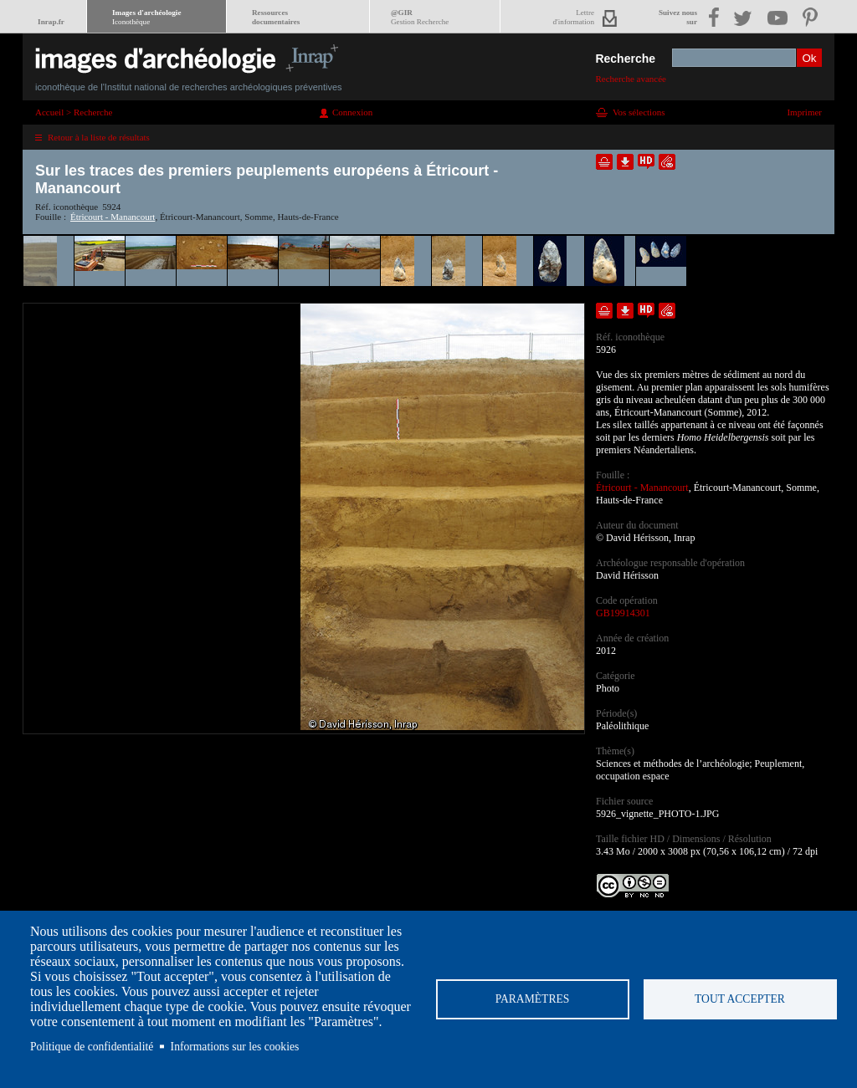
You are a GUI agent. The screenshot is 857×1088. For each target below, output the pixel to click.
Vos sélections (639, 112)
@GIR (420, 17)
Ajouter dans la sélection (604, 162)
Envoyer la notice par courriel (667, 162)
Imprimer (804, 112)
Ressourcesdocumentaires (276, 17)
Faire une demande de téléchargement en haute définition (646, 162)
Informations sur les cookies (235, 1046)
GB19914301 (623, 613)
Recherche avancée (630, 79)
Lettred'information (573, 17)
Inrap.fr (51, 22)
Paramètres (532, 999)
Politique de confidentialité (91, 1046)
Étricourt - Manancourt (112, 217)
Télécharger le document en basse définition (625, 162)
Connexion (352, 112)
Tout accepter (740, 999)
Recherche (625, 58)
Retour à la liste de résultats (99, 137)
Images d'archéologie (146, 17)
